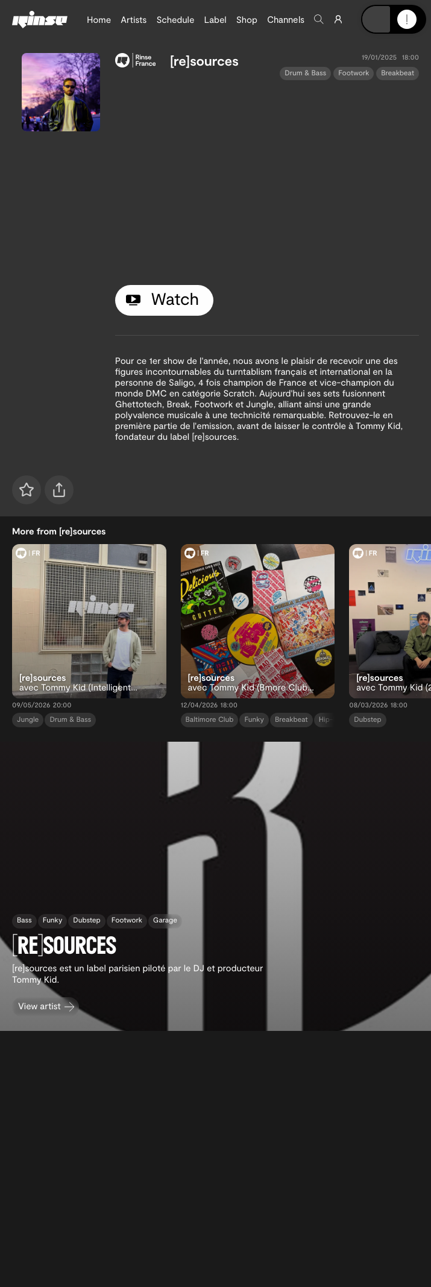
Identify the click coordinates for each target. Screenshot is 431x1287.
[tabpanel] (267, 180)
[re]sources (204, 61)
